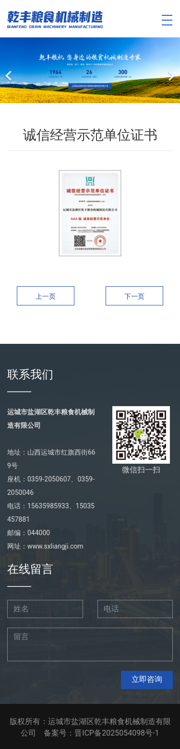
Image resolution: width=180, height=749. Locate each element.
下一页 (134, 296)
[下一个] (170, 70)
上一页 (46, 296)
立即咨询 (147, 679)
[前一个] (9, 70)
